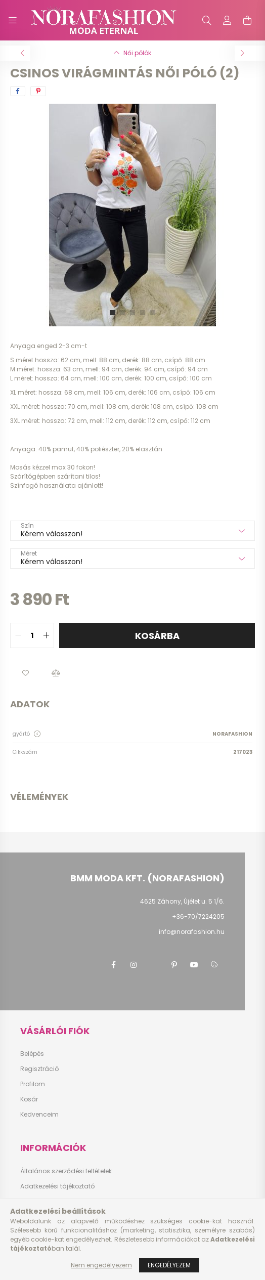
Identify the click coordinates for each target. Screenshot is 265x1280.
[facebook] (17, 91)
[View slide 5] (152, 312)
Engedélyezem (169, 1265)
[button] (25, 673)
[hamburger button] (13, 20)
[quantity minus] (18, 635)
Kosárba (157, 635)
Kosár (29, 1099)
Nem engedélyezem (101, 1265)
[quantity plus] (46, 635)
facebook (113, 965)
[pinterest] (38, 91)
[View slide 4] (142, 312)
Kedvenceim (39, 1114)
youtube (194, 965)
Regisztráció (39, 1069)
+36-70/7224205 (198, 916)
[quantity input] (32, 635)
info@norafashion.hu (192, 931)
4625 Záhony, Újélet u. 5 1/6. (182, 901)
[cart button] (247, 20)
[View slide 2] (122, 312)
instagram (133, 965)
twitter (154, 965)
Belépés (32, 1053)
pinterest (174, 965)
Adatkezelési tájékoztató (57, 1186)
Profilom (32, 1084)
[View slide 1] (112, 312)
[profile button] (227, 20)
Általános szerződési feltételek (66, 1171)
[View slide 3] (132, 312)
